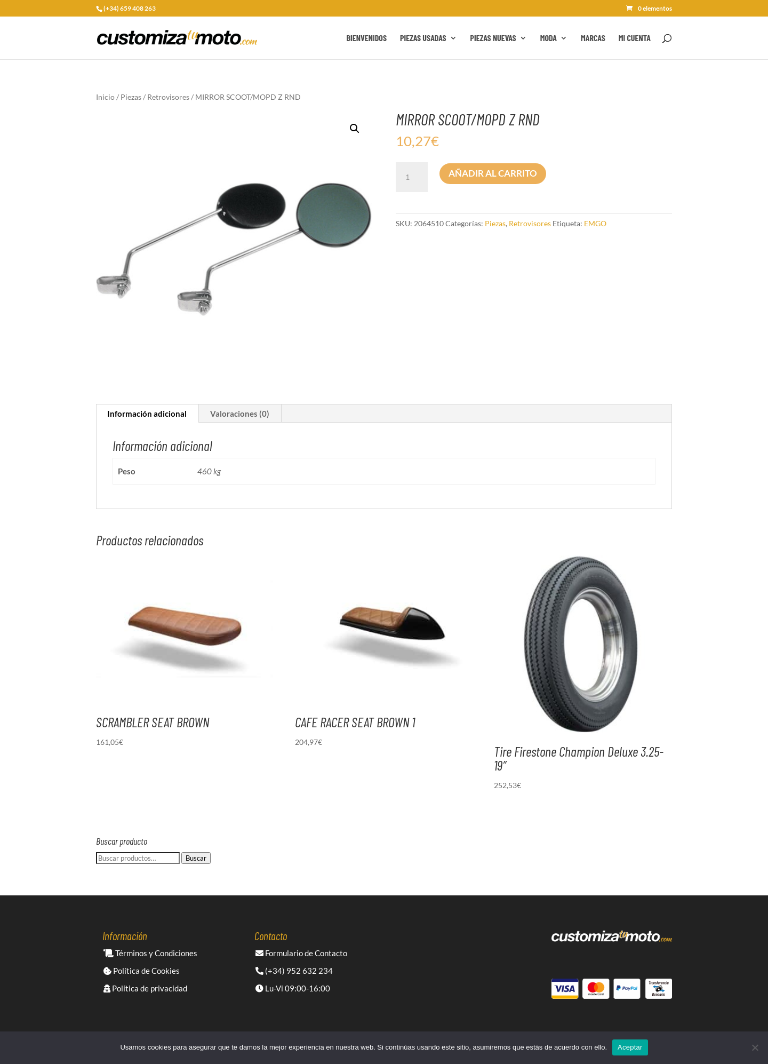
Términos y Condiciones (150, 953)
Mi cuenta (635, 38)
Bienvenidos (367, 38)
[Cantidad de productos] (412, 177)
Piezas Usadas (423, 38)
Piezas (131, 96)
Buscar (196, 858)
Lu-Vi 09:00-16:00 (292, 988)
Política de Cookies (141, 970)
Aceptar (630, 1047)
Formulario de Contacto (301, 953)
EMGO (595, 223)
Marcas (593, 38)
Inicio (105, 96)
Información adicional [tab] (147, 413)
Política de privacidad (145, 988)
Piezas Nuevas (493, 38)
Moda (548, 38)
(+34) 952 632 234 (294, 970)
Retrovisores (168, 96)
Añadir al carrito (493, 173)
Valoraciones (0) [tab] (239, 413)
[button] (354, 128)
